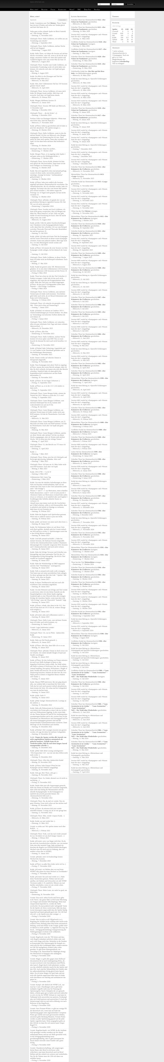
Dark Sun (87, 9)
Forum (53, 9)
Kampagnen (62, 9)
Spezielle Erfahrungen (98, 79)
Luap (74, 176)
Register (44, 9)
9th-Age (97, 9)
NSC (79, 9)
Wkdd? (71, 9)
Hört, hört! (34, 9)
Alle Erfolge (116, 26)
